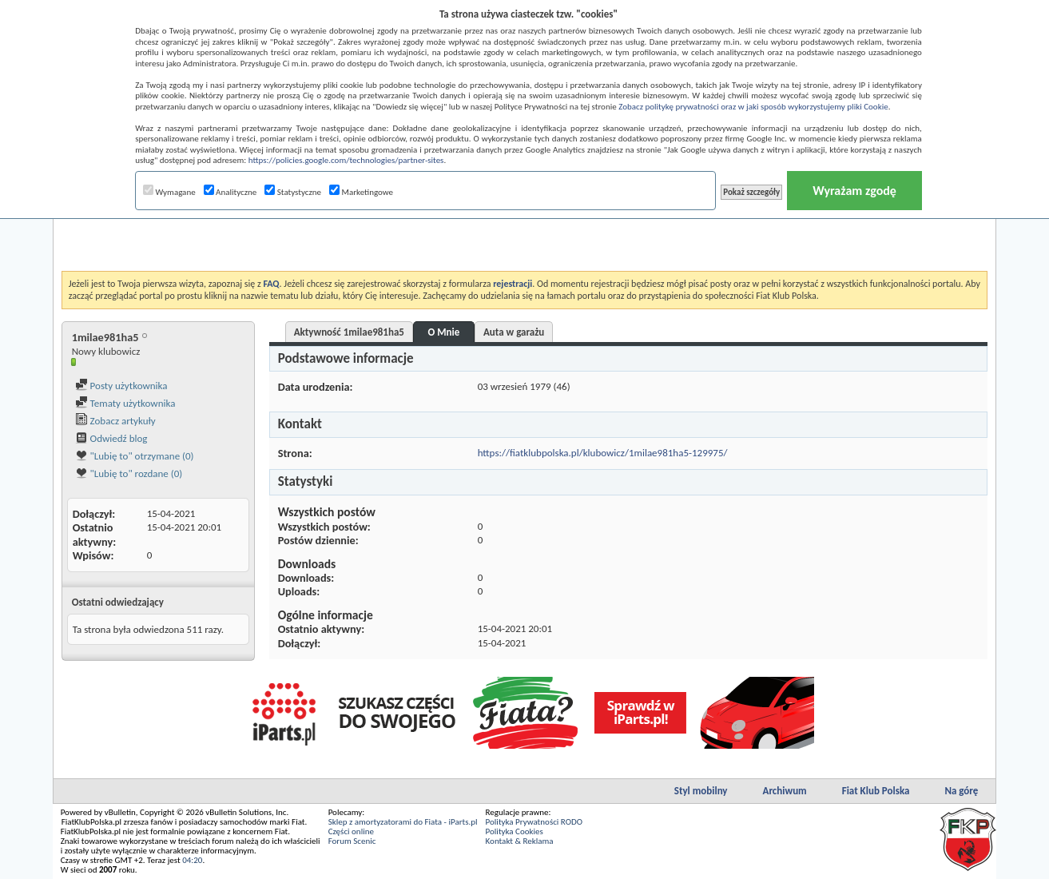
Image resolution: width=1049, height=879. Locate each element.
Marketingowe (361, 192)
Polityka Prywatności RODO (534, 822)
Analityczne (230, 192)
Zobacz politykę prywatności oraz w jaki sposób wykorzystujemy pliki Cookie (753, 106)
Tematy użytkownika (125, 403)
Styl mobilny (701, 791)
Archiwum (785, 791)
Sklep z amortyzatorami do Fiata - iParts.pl (403, 822)
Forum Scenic (352, 841)
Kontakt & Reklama (520, 841)
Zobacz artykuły (115, 421)
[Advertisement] (525, 231)
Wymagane (169, 192)
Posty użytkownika (121, 386)
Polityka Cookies (514, 831)
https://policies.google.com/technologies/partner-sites (346, 160)
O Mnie (444, 332)
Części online (351, 831)
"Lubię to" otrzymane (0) (134, 456)
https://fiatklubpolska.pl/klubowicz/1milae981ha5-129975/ (603, 453)
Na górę (961, 791)
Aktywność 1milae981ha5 (349, 332)
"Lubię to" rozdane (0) (129, 473)
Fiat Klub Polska (876, 791)
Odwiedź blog (111, 438)
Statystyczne (292, 192)
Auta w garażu (513, 332)
